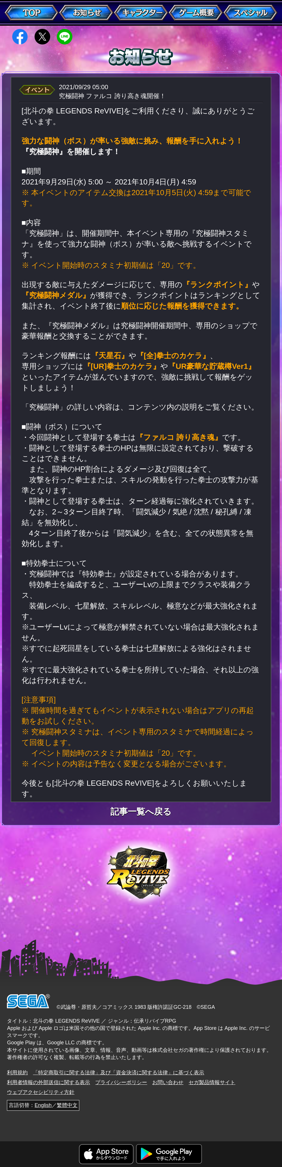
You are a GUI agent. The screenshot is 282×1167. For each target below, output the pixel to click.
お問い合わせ (167, 1082)
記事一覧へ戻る (141, 811)
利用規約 (17, 1072)
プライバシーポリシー (121, 1082)
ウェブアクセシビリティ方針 (40, 1092)
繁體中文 (67, 1105)
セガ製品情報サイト (212, 1082)
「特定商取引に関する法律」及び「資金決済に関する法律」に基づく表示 (118, 1072)
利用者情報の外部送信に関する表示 (48, 1082)
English (43, 1105)
